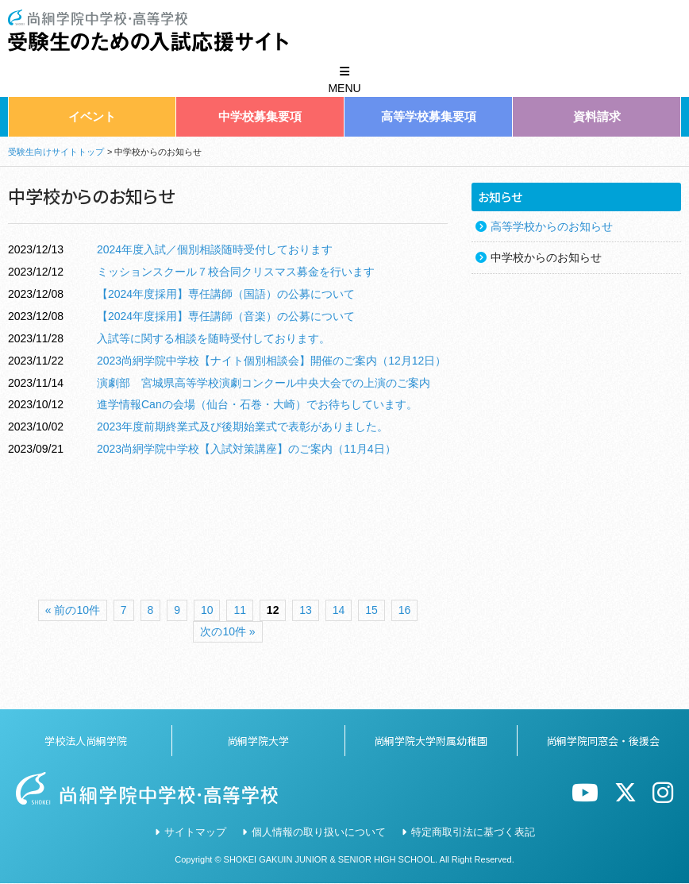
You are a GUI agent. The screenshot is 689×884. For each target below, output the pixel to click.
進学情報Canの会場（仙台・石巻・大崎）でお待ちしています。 (257, 404)
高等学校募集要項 (428, 116)
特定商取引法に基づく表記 (473, 832)
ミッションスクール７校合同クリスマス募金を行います (236, 271)
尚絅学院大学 (258, 740)
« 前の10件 (72, 610)
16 (404, 610)
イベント (92, 116)
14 (339, 610)
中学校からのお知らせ (546, 257)
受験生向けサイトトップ (56, 151)
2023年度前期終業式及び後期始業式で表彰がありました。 (242, 426)
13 (305, 610)
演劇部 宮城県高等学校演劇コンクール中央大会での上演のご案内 (263, 382)
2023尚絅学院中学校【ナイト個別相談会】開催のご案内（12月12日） (271, 360)
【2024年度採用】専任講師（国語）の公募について (226, 294)
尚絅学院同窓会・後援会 (603, 740)
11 (239, 610)
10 (207, 610)
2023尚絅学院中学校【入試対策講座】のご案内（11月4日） (246, 448)
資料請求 (597, 116)
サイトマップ (195, 832)
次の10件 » (227, 631)
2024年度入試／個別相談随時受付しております (215, 249)
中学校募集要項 (260, 116)
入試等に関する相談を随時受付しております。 (213, 338)
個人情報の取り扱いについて (319, 832)
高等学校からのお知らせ (552, 226)
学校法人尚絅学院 (85, 740)
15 (371, 610)
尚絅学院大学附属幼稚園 (430, 740)
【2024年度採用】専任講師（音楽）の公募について (226, 316)
